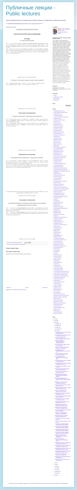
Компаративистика (57, 166)
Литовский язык (57, 197)
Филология (56, 290)
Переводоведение (57, 235)
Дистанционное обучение (59, 147)
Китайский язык (57, 162)
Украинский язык (57, 289)
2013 (55, 322)
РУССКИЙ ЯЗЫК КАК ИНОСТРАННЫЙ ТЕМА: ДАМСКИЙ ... (63, 397)
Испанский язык (57, 154)
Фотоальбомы (56, 98)
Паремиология (57, 232)
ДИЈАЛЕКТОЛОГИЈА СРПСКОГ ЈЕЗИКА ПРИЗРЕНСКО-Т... (61, 416)
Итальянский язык (57, 159)
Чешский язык (56, 305)
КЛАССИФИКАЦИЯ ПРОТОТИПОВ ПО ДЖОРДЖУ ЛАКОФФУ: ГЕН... (63, 452)
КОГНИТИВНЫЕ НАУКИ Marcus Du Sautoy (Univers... (62, 460)
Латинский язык (57, 176)
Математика (56, 205)
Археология (56, 121)
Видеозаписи (56, 100)
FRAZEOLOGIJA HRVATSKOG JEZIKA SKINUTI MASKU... (62, 385)
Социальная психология (59, 277)
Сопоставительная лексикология (60, 271)
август (56, 330)
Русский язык (56, 257)
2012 (55, 475)
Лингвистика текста (58, 185)
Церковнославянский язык (59, 303)
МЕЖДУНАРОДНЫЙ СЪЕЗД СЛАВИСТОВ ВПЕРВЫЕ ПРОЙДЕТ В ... (62, 379)
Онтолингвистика (57, 227)
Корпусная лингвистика (58, 175)
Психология (56, 248)
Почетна (27, 287)
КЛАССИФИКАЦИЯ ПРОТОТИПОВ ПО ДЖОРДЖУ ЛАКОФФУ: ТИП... (63, 443)
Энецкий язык (56, 308)
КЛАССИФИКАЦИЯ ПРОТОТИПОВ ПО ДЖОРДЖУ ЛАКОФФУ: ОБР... (63, 446)
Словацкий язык (57, 266)
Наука (55, 215)
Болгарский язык (57, 127)
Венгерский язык (57, 130)
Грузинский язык (57, 139)
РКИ (54, 253)
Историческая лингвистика (59, 156)
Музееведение (57, 212)
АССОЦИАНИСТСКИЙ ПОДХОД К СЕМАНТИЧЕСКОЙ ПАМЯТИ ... (62, 424)
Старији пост (45, 287)
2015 (55, 318)
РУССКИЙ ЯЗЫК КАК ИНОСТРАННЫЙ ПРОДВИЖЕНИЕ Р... (63, 333)
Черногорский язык (58, 304)
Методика (56, 209)
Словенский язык (57, 268)
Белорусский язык (57, 124)
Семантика (56, 259)
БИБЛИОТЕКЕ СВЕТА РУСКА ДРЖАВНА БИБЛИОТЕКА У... (61, 405)
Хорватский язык (57, 301)
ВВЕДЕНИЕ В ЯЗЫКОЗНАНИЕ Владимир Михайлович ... (61, 383)
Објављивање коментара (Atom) (19, 289)
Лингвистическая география (59, 187)
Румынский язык (57, 254)
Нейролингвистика (57, 218)
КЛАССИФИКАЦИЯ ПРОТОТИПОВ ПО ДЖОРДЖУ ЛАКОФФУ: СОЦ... (63, 449)
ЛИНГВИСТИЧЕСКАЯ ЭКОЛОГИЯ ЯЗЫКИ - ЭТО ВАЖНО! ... (62, 348)
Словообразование (58, 269)
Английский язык (57, 115)
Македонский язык (57, 202)
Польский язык (57, 241)
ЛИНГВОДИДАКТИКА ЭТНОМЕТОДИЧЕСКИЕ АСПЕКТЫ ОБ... (62, 351)
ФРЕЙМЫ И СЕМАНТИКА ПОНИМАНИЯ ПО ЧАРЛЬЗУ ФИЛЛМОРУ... (61, 436)
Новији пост (8, 287)
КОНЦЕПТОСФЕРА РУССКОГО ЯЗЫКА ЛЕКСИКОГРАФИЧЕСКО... (63, 388)
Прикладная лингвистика (59, 245)
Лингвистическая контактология (60, 188)
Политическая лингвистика (59, 239)
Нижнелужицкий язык (58, 221)
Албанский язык (57, 113)
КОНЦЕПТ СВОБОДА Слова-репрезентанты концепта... (61, 391)
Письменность (57, 236)
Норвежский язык (57, 223)
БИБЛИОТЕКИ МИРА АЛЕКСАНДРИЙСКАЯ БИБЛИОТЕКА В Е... (60, 341)
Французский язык (57, 299)
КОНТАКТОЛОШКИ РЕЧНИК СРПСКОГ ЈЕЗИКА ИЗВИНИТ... (63, 410)
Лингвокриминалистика (58, 193)
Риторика (56, 251)
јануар (56, 473)
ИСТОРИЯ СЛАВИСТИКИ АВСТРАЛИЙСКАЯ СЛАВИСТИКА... (62, 338)
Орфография (56, 229)
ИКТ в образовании (58, 148)
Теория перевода (57, 284)
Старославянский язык (58, 281)
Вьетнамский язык (57, 133)
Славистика (56, 265)
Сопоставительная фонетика (60, 274)
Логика (55, 199)
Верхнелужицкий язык (58, 132)
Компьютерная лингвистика (59, 168)
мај (56, 466)
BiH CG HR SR (57, 313)
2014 (55, 320)
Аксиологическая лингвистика (60, 112)
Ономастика (56, 226)
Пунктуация (56, 250)
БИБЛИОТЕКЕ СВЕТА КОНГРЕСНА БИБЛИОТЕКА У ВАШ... (62, 402)
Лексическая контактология (15, 244)
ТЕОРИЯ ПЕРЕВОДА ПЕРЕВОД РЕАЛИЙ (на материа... (61, 354)
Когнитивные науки (58, 165)
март (56, 469)
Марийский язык (57, 203)
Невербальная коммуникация (60, 217)
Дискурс (55, 145)
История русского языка (59, 157)
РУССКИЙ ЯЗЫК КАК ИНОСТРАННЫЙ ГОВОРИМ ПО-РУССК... (63, 364)
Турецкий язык (57, 287)
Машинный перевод (58, 206)
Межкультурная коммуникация (60, 208)
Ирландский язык (57, 153)
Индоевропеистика (58, 150)
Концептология (57, 173)
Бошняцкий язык (57, 128)
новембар (57, 325)
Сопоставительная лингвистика (60, 272)
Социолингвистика (57, 278)
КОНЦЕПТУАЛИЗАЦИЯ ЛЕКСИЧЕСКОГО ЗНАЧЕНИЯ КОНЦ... (61, 440)
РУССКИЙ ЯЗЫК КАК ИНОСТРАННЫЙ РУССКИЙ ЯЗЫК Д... (63, 361)
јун (55, 464)
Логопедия (56, 200)
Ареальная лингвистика (59, 119)
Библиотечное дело (58, 125)
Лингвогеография (57, 191)
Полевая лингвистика (58, 238)
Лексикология (56, 179)
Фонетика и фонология (58, 293)
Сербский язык (23, 244)
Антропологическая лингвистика (60, 116)
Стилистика (56, 283)
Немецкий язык (57, 220)
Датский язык (56, 142)
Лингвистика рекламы (58, 184)
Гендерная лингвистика (58, 135)
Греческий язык (57, 138)
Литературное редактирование (60, 196)
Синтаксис (56, 263)
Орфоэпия (56, 230)
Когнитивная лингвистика (59, 163)
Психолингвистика (57, 247)
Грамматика (56, 136)
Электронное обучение (58, 307)
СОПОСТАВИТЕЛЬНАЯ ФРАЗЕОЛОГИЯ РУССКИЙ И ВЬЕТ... (61, 357)
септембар (57, 329)
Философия (56, 292)
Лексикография (57, 178)
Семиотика (56, 260)
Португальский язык (58, 242)
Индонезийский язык (58, 151)
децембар (57, 323)
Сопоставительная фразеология (60, 275)
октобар (56, 327)
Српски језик (56, 280)
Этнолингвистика (57, 312)
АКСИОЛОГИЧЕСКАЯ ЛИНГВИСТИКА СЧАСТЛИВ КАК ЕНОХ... (63, 336)
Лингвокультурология (58, 194)
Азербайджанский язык (58, 110)
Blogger (66, 483)
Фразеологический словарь (59, 296)
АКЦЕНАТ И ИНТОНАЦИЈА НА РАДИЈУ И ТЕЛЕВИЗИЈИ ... (61, 413)
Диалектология (57, 144)
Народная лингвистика (58, 214)
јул (55, 462)
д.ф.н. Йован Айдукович (64, 28)
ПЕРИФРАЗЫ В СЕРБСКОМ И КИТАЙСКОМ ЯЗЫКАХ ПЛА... (61, 408)
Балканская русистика (58, 97)
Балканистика (56, 123)
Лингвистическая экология (59, 190)
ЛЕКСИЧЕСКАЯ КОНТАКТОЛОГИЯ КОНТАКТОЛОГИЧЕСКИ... (62, 369)
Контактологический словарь (60, 169)
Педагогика (56, 233)
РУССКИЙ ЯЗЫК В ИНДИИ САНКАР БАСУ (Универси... (62, 345)
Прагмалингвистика (58, 244)
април (56, 467)
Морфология (56, 211)
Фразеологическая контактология (60, 295)
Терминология (57, 286)
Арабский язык (57, 118)
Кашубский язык (57, 160)
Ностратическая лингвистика (60, 224)
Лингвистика (56, 182)
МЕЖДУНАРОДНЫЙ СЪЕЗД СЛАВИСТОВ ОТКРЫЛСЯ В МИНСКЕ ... (61, 375)
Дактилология (56, 141)
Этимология (56, 310)
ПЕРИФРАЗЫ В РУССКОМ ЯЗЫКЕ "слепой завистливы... (62, 399)
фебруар (57, 471)
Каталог (55, 95)
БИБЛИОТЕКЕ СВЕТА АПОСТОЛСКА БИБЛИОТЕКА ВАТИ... (62, 394)
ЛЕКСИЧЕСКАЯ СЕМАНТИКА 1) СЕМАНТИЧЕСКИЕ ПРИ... (62, 454)
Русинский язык (57, 256)
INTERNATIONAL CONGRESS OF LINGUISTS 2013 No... (62, 372)
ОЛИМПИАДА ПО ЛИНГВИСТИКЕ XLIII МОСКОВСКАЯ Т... (63, 457)
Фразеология (56, 298)
